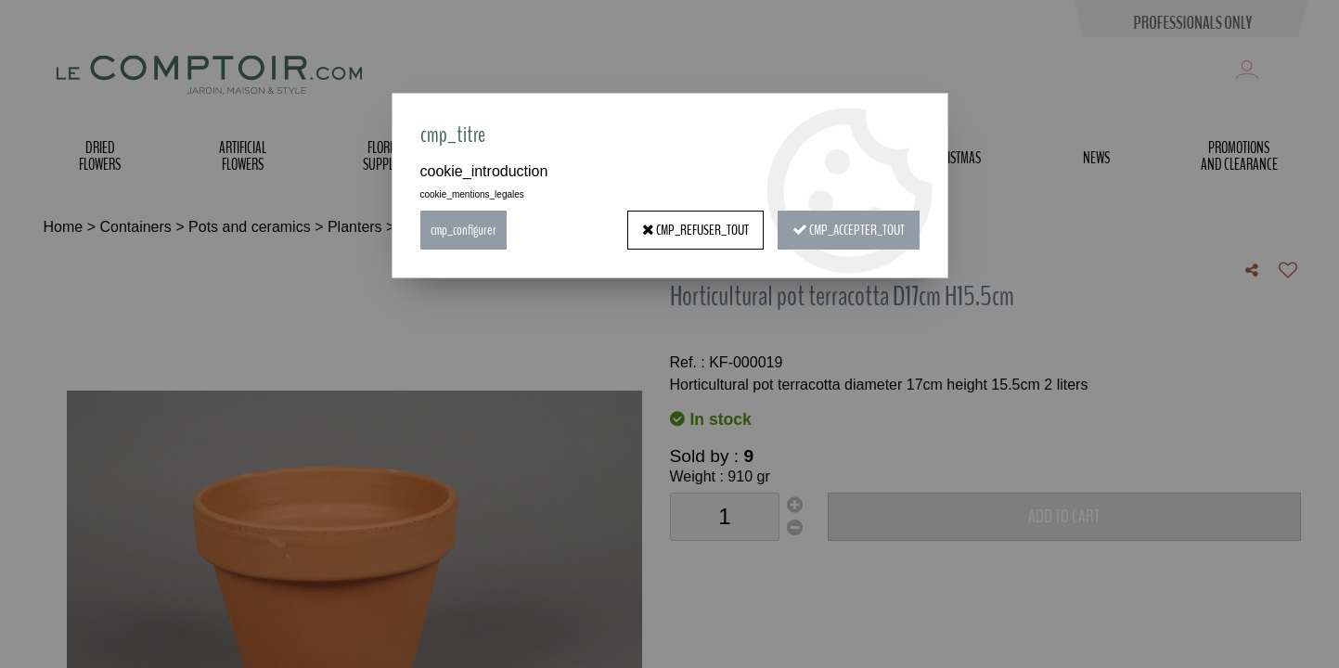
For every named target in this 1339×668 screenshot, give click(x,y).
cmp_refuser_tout (695, 230)
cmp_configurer (463, 230)
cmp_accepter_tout (848, 230)
